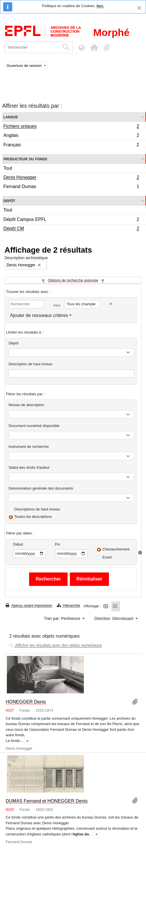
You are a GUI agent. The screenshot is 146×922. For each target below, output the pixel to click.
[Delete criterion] (111, 304)
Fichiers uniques (71, 127)
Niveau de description (26, 405)
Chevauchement (115, 549)
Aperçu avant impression (29, 605)
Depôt (9, 200)
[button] (94, 47)
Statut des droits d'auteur (29, 467)
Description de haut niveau (30, 364)
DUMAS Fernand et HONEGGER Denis (47, 800)
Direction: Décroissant (114, 618)
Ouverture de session (25, 65)
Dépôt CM (71, 229)
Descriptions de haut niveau (37, 509)
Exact (107, 557)
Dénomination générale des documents (41, 488)
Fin (57, 544)
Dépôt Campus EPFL (71, 220)
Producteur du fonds (25, 158)
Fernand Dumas (71, 187)
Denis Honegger (71, 178)
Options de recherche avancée (73, 280)
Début (18, 544)
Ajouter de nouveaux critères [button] (39, 315)
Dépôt (14, 343)
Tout (7, 168)
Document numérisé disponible (34, 426)
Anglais (71, 136)
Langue (10, 116)
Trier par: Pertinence (62, 618)
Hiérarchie (68, 605)
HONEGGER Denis (26, 701)
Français (71, 145)
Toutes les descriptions (33, 516)
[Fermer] (139, 7)
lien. (100, 6)
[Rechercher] (32, 47)
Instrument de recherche (29, 446)
